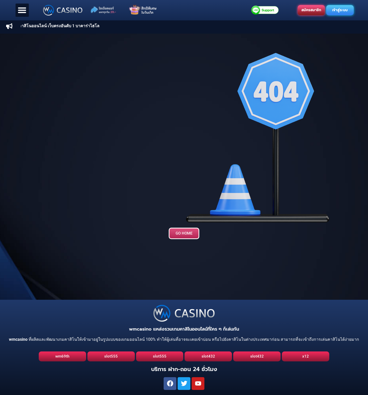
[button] (22, 10)
